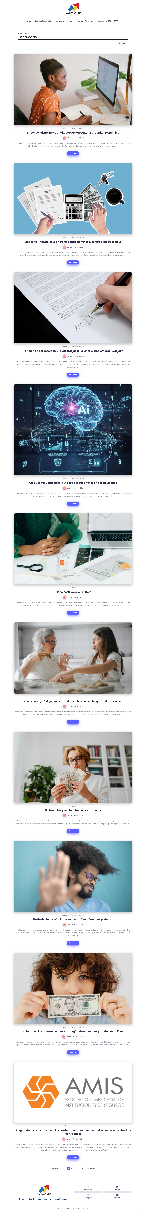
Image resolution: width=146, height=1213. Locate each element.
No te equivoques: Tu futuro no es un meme (73, 810)
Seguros (77, 1126)
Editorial (69, 138)
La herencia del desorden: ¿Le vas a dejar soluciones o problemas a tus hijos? (73, 351)
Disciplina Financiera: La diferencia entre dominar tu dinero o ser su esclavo (73, 242)
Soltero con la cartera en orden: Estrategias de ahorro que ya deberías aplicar (73, 1031)
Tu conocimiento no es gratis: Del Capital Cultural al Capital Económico (73, 132)
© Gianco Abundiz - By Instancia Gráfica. (73, 1208)
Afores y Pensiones (68, 697)
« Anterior (54, 1168)
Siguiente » (91, 1168)
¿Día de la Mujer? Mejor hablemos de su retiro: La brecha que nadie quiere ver (73, 701)
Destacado (65, 128)
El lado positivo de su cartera (73, 592)
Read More (73, 153)
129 (83, 1168)
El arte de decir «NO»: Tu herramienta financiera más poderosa (73, 919)
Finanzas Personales (77, 128)
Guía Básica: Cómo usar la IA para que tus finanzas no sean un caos (73, 483)
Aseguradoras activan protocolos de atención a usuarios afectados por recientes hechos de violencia (73, 1132)
